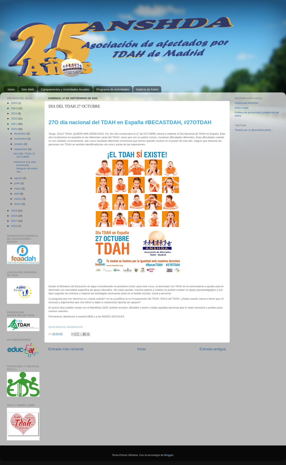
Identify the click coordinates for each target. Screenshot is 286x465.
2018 (14, 215)
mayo (17, 188)
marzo (18, 198)
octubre (19, 144)
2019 (14, 210)
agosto (18, 178)
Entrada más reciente (66, 349)
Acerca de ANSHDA (246, 103)
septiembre (21, 149)
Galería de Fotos (147, 89)
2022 (14, 118)
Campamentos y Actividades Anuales (65, 89)
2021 (14, 123)
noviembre (20, 138)
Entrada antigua (213, 349)
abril (17, 193)
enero (18, 203)
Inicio (11, 89)
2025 (14, 103)
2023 (14, 113)
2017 (14, 220)
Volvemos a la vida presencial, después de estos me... (25, 166)
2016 (14, 226)
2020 (14, 129)
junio (17, 183)
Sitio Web (27, 89)
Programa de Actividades (112, 89)
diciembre (20, 133)
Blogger (168, 455)
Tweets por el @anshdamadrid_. (254, 130)
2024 (14, 108)
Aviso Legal (242, 107)
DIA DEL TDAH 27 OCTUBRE (24, 155)
